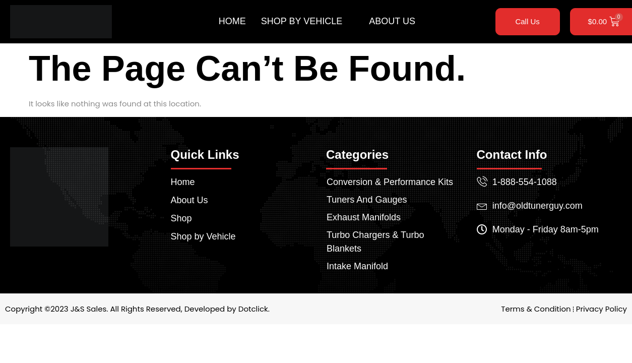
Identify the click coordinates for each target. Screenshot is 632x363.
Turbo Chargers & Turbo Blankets (375, 242)
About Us (392, 21)
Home (232, 21)
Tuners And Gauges (367, 200)
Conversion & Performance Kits (390, 182)
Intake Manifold (357, 266)
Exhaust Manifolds (364, 217)
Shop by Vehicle (306, 21)
